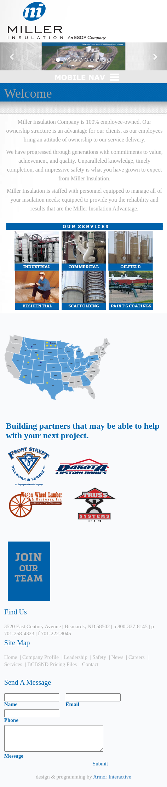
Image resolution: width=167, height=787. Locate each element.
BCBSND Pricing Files (52, 664)
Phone (11, 720)
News (117, 657)
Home (10, 657)
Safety (99, 657)
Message (13, 756)
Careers (136, 657)
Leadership (75, 657)
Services (13, 664)
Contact (90, 664)
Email (72, 704)
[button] (12, 56)
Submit (100, 763)
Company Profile (40, 657)
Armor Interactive (112, 777)
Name (11, 704)
